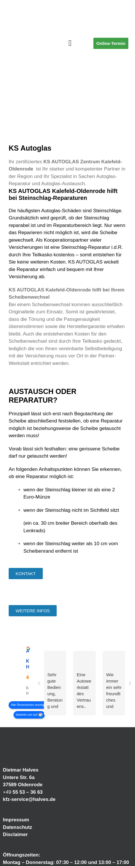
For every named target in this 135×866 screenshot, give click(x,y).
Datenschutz (17, 827)
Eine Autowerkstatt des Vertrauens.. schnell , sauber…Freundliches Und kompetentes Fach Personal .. (84, 691)
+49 (23, 792)
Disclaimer (15, 834)
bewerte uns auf (26, 714)
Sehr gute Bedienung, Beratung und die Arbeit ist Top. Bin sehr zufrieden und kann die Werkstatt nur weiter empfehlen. (55, 691)
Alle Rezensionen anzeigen (29, 704)
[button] (69, 43)
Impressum (16, 820)
